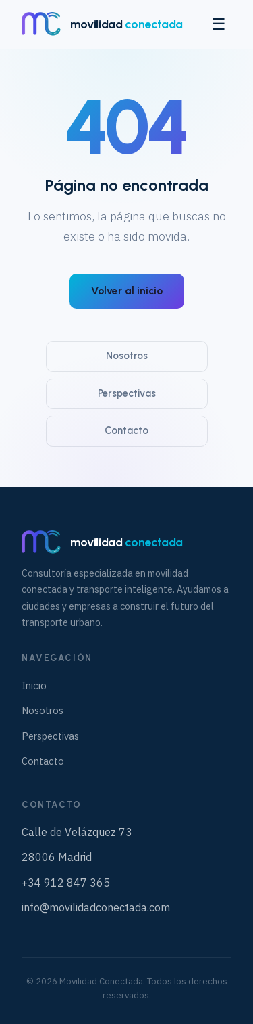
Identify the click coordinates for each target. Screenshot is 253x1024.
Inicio (34, 685)
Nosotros (127, 356)
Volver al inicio (127, 291)
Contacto (126, 430)
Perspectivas (127, 393)
